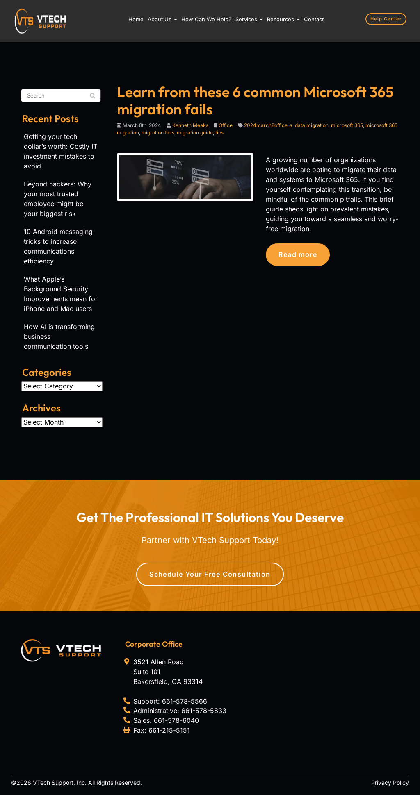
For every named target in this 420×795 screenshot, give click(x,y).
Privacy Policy (390, 782)
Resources (283, 19)
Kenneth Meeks (190, 125)
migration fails (158, 132)
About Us (162, 19)
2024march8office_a (268, 125)
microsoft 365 (347, 125)
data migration (312, 125)
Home (136, 19)
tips (219, 132)
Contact (314, 19)
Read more (297, 254)
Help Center (386, 19)
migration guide (195, 132)
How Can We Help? (206, 19)
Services (249, 19)
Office (226, 125)
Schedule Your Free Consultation (210, 574)
